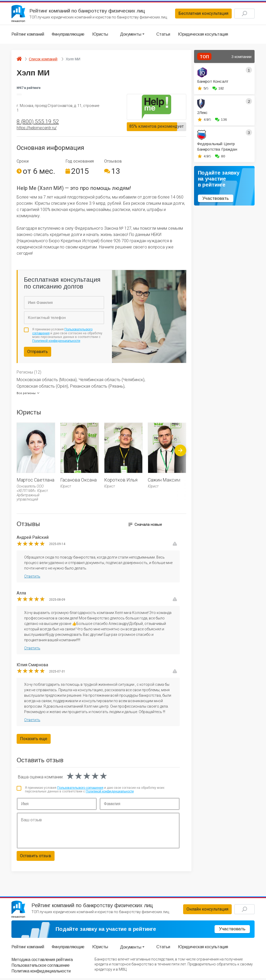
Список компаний (43, 60)
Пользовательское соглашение (40, 967)
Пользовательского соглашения (80, 789)
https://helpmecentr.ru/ (37, 128)
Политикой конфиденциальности (56, 342)
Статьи (163, 35)
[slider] (31, 545)
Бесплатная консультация (201, 13)
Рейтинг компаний (27, 35)
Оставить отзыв (35, 856)
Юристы (100, 35)
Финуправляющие (68, 35)
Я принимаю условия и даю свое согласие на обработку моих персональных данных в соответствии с (67, 336)
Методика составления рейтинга (41, 961)
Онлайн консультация (205, 910)
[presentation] (180, 463)
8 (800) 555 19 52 (38, 122)
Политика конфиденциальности (41, 973)
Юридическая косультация (203, 35)
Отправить (37, 352)
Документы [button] (130, 35)
